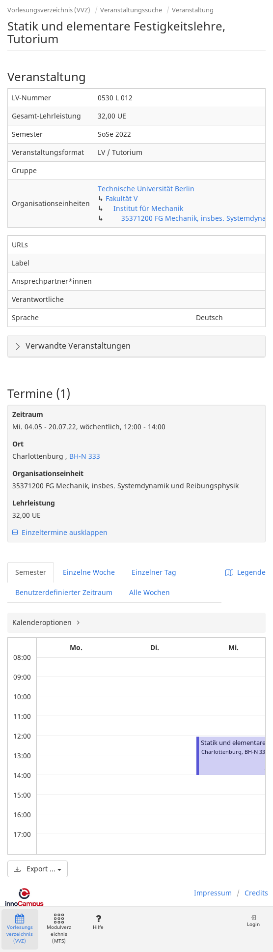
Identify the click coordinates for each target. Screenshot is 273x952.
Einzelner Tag (154, 572)
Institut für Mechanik (148, 208)
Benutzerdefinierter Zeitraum (63, 592)
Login (253, 920)
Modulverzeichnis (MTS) (59, 929)
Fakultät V (121, 198)
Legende (245, 572)
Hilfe (98, 922)
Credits (256, 892)
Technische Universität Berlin (146, 188)
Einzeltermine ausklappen (60, 532)
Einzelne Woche (89, 572)
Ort (18, 443)
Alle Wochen (149, 592)
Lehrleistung (33, 502)
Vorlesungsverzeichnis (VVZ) (48, 9)
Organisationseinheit (47, 473)
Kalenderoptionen (43, 622)
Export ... (37, 868)
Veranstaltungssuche (131, 9)
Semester (30, 572)
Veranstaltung (193, 9)
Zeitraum (27, 414)
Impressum (213, 892)
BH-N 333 (83, 456)
